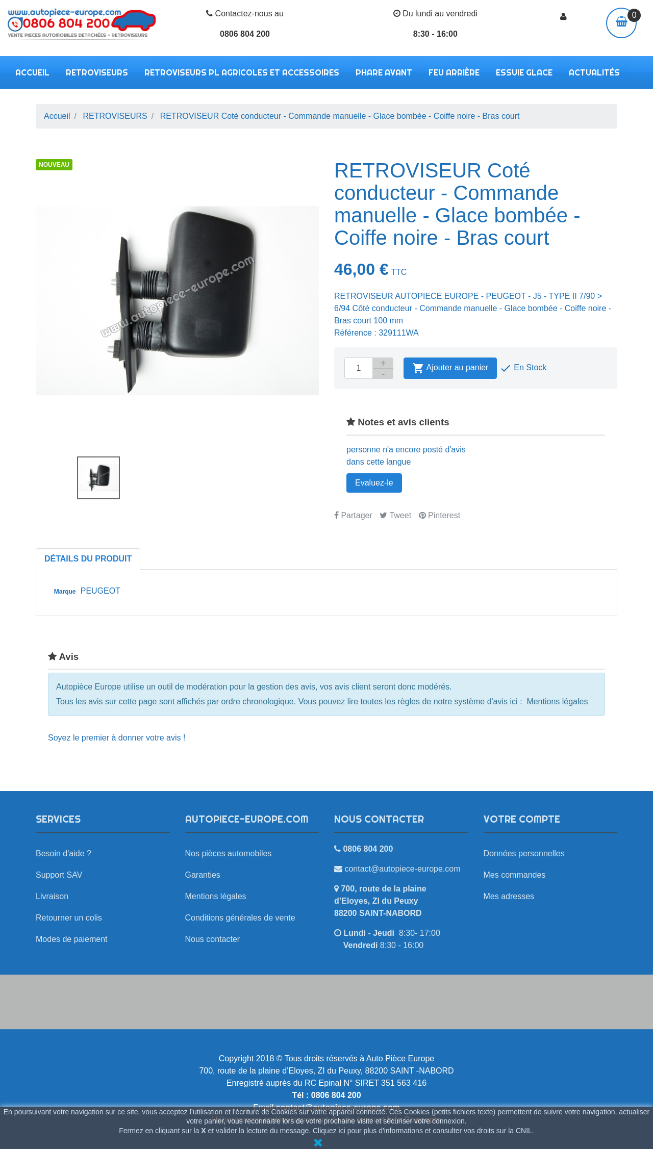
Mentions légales (557, 701)
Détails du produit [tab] (88, 558)
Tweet (395, 515)
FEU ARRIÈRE (454, 72)
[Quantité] (358, 368)
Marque (65, 591)
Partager (353, 515)
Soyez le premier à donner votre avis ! (116, 737)
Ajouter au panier (450, 368)
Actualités (594, 72)
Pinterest (440, 515)
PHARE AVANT (384, 72)
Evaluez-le (374, 482)
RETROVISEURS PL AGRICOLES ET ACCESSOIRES (241, 72)
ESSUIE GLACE (524, 72)
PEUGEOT (100, 590)
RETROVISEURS (97, 72)
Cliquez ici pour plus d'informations (368, 1131)
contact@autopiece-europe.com (402, 868)
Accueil (32, 72)
